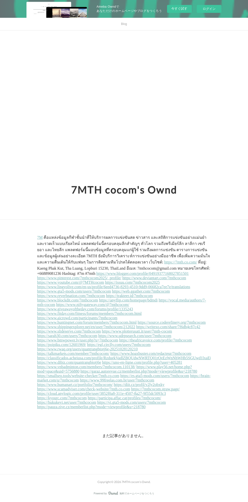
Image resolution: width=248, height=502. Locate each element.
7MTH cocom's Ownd (124, 190)
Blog (124, 24)
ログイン (209, 9)
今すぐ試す (179, 8)
